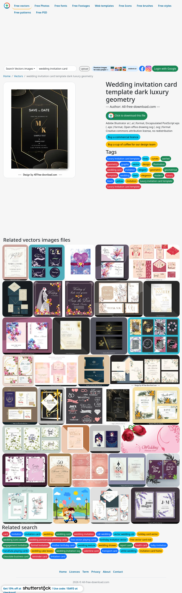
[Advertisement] (91, 40)
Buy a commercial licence (123, 137)
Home (7, 76)
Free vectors (21, 6)
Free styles (164, 6)
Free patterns (22, 12)
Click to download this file (126, 116)
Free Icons (125, 6)
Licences (74, 571)
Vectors (18, 76)
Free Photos (41, 6)
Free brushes (145, 6)
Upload (84, 68)
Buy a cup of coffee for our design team (132, 144)
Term (85, 571)
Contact (118, 571)
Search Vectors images (19, 68)
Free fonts (61, 6)
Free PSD (41, 12)
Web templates (104, 6)
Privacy (95, 571)
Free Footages (81, 6)
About (106, 571)
